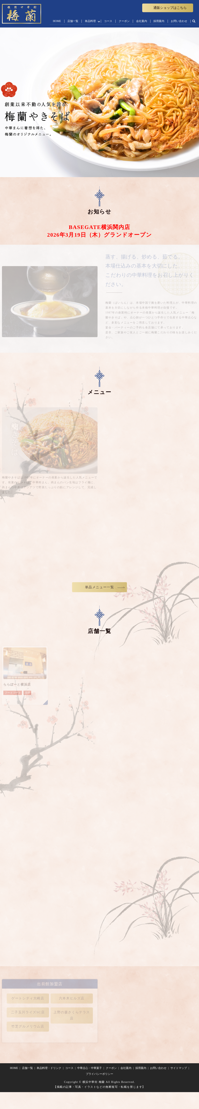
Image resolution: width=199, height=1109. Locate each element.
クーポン (123, 21)
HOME (55, 21)
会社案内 (141, 21)
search (193, 21)
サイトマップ (178, 1068)
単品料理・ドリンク (49, 1068)
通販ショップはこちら (170, 8)
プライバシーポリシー (99, 1073)
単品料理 (88, 21)
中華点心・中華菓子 (89, 1068)
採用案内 (158, 21)
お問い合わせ (179, 21)
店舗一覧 (71, 21)
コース (107, 21)
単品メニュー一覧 (99, 590)
